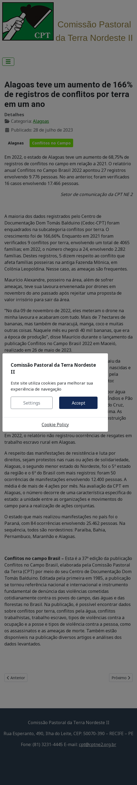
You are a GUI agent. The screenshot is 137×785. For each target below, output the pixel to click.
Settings (31, 403)
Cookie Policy (55, 425)
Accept (78, 403)
